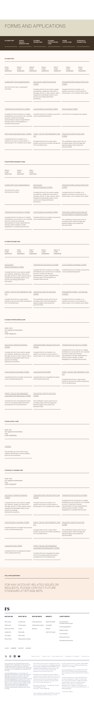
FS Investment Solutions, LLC (68, 669)
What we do (8, 625)
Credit (20, 628)
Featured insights (50, 622)
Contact (21, 648)
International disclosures (66, 640)
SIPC (48, 688)
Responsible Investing (24, 639)
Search (28, 648)
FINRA (45, 688)
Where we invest (9, 628)
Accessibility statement (72, 656)
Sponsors (34, 628)
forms (8, 446)
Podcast (48, 628)
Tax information (63, 633)
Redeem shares (63, 630)
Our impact (8, 635)
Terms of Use (46, 656)
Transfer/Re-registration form (75, 83)
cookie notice (85, 656)
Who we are (8, 622)
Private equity (22, 625)
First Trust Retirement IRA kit (46, 135)
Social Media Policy (57, 656)
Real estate (21, 632)
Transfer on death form (17, 109)
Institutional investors (38, 625)
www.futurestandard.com (11, 678)
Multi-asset (21, 635)
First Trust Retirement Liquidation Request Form (18, 394)
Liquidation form (42, 372)
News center (8, 639)
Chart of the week (50, 632)
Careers (13, 648)
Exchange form (70, 109)
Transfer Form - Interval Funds (75, 292)
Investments (21, 622)
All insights (49, 625)
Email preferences (64, 637)
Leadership (8, 632)
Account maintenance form (44, 83)
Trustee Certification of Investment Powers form (75, 213)
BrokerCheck (68, 688)
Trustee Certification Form (73, 135)
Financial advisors (37, 622)
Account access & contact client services (66, 622)
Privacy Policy (36, 656)
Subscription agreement (17, 82)
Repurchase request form (18, 134)
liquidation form (13, 545)
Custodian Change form (45, 212)
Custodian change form (45, 109)
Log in (7, 648)
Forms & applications (65, 627)
